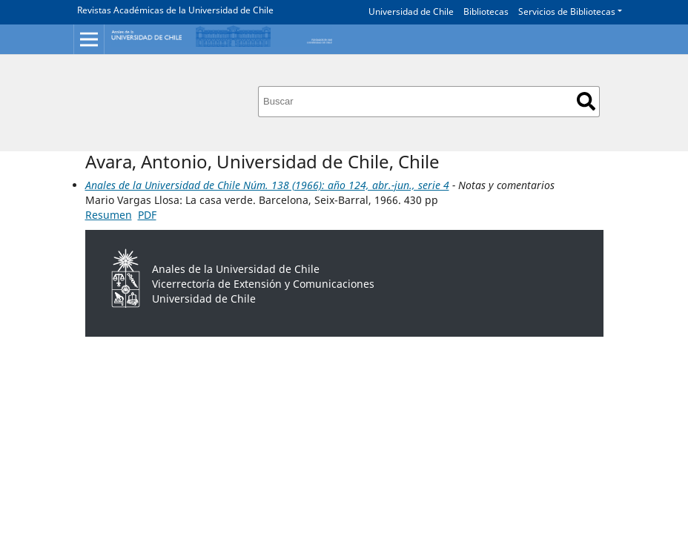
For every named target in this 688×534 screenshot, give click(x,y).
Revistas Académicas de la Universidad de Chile (175, 10)
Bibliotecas (486, 11)
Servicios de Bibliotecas (566, 11)
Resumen (108, 215)
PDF (147, 215)
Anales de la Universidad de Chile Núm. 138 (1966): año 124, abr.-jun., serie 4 (267, 185)
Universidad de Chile (411, 11)
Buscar (586, 101)
